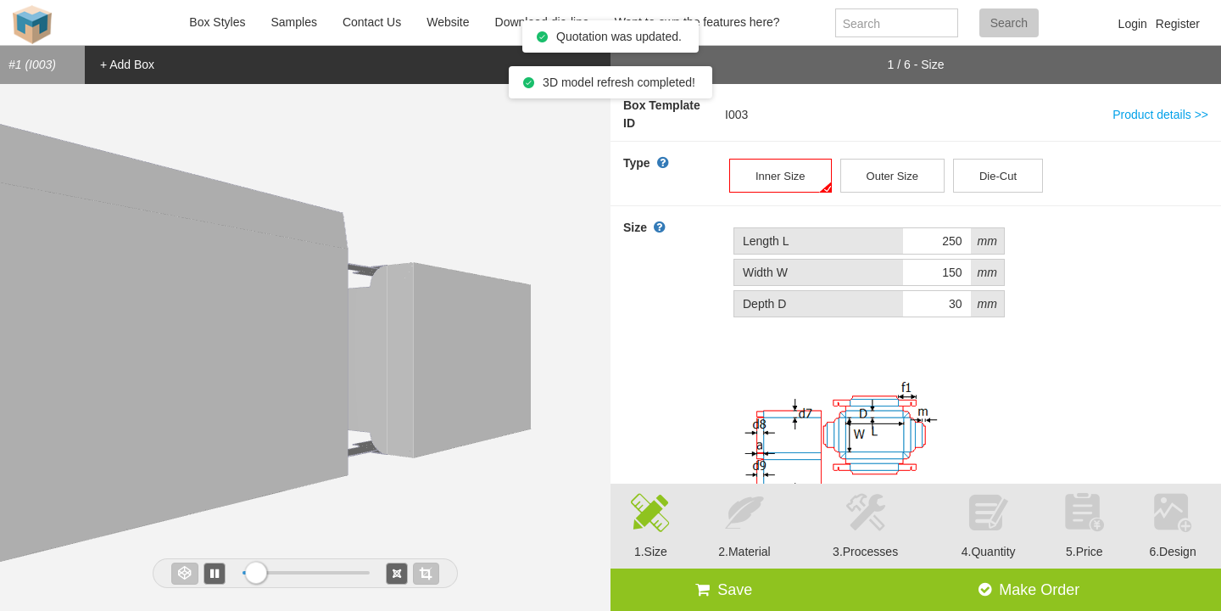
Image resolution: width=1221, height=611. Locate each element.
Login (1132, 24)
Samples (293, 22)
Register (1178, 24)
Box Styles (217, 22)
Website (448, 22)
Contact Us (372, 22)
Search (1009, 23)
